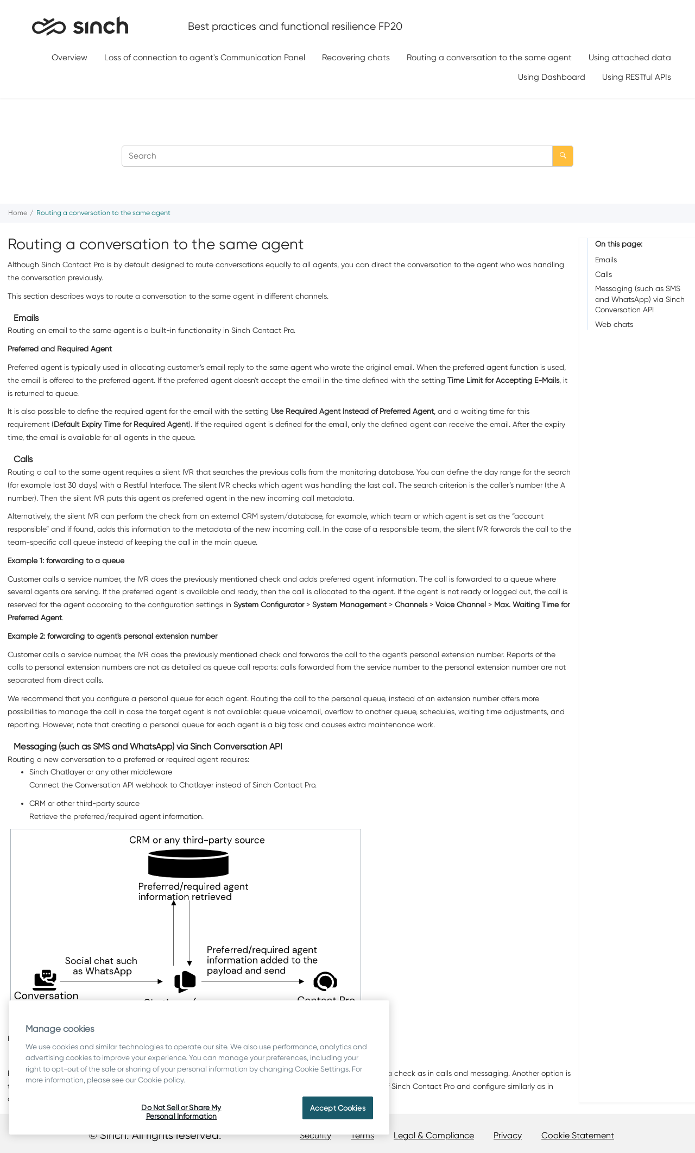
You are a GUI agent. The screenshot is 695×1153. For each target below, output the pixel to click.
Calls (603, 274)
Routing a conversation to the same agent (489, 57)
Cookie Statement (577, 1135)
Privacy (508, 1135)
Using (551, 77)
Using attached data (630, 57)
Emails (606, 259)
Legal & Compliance (434, 1135)
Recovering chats (356, 57)
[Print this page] (686, 215)
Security (315, 1135)
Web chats (614, 324)
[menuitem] (69, 57)
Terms (362, 1135)
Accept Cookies (337, 1108)
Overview (69, 57)
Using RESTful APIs (636, 77)
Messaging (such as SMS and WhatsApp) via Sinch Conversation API (640, 299)
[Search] (562, 156)
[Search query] (347, 156)
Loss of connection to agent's (204, 57)
